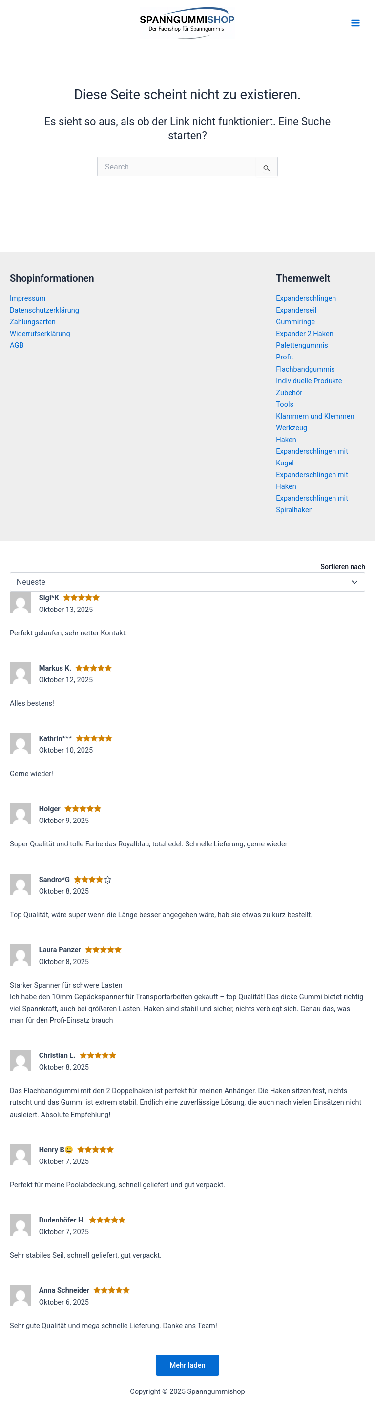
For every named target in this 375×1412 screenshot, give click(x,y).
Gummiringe (295, 321)
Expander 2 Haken (304, 333)
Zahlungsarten (33, 321)
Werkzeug (291, 427)
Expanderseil (296, 310)
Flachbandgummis (305, 369)
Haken (286, 439)
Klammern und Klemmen (315, 416)
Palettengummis (302, 345)
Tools (284, 404)
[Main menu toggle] (355, 23)
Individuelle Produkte (309, 381)
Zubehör (289, 392)
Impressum (27, 298)
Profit (284, 357)
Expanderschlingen (306, 298)
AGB (16, 345)
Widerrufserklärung (40, 333)
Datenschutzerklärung (44, 310)
